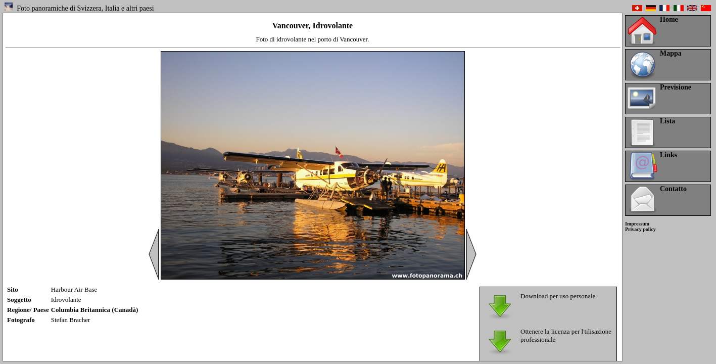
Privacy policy (640, 229)
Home (669, 19)
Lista (667, 121)
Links (668, 155)
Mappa (671, 53)
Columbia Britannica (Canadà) (94, 309)
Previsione (675, 87)
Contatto (673, 189)
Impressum (637, 223)
